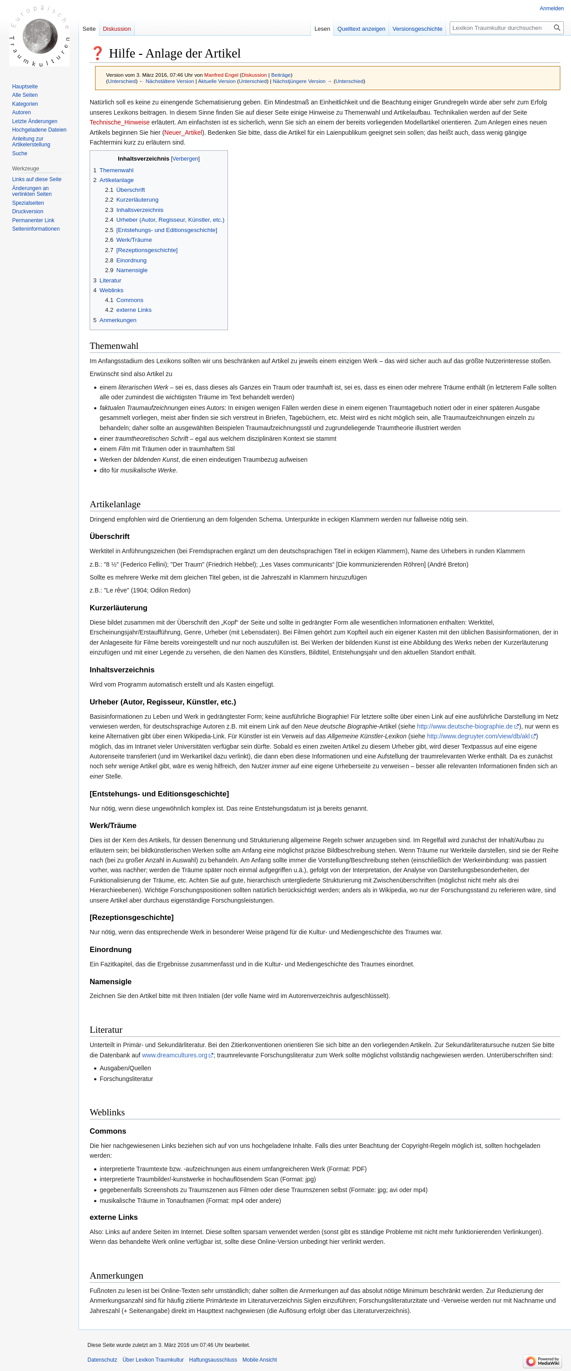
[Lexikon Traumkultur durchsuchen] (507, 27)
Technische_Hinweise (120, 122)
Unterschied (122, 81)
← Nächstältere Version (166, 81)
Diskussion (254, 75)
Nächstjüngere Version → (302, 81)
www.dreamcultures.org (174, 1055)
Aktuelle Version (217, 81)
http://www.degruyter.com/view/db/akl (478, 736)
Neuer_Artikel (183, 132)
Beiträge (281, 75)
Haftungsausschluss (213, 1360)
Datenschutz (102, 1360)
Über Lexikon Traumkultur (153, 1360)
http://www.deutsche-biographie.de (465, 726)
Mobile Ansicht (259, 1360)
